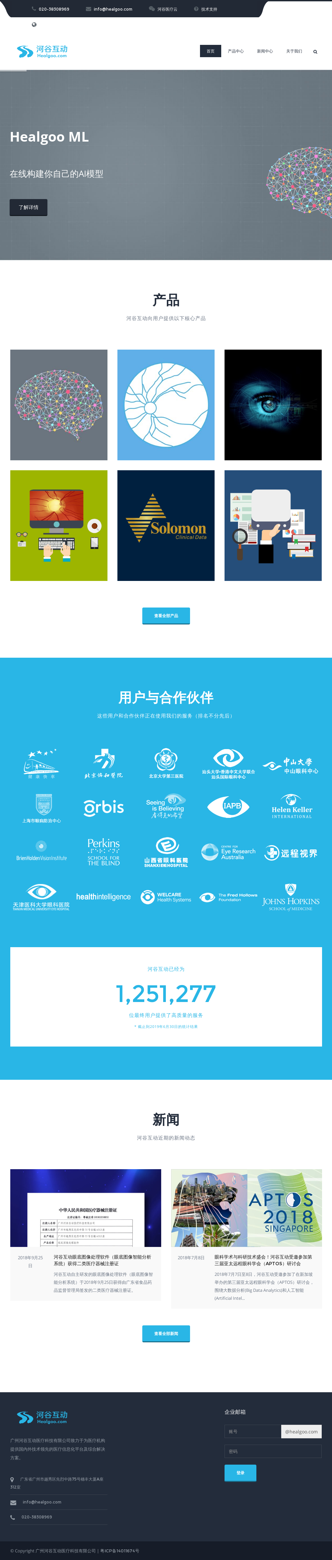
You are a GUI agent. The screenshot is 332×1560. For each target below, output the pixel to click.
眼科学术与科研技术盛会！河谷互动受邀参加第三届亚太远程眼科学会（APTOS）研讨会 (263, 1260)
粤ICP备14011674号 (119, 1550)
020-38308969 (50, 9)
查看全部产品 (166, 615)
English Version (51, 25)
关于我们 (294, 51)
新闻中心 (265, 51)
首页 (211, 51)
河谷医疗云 (163, 9)
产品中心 (236, 51)
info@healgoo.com (109, 9)
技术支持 (205, 9)
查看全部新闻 (166, 1333)
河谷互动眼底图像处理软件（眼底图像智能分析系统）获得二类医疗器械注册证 (102, 1260)
